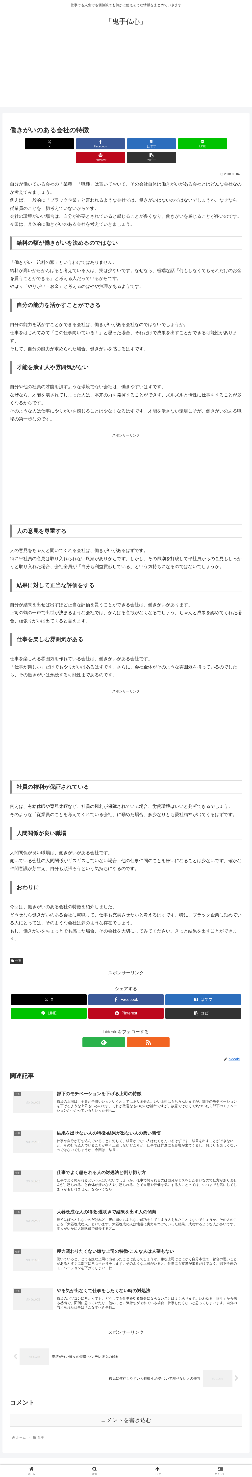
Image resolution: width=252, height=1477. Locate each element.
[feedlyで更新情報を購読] (120, 1029)
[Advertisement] (126, 72)
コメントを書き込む (126, 1411)
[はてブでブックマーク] (106, 143)
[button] (223, 143)
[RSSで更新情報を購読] (132, 1029)
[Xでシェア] (28, 143)
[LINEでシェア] (145, 143)
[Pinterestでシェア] (184, 143)
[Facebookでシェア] (67, 143)
